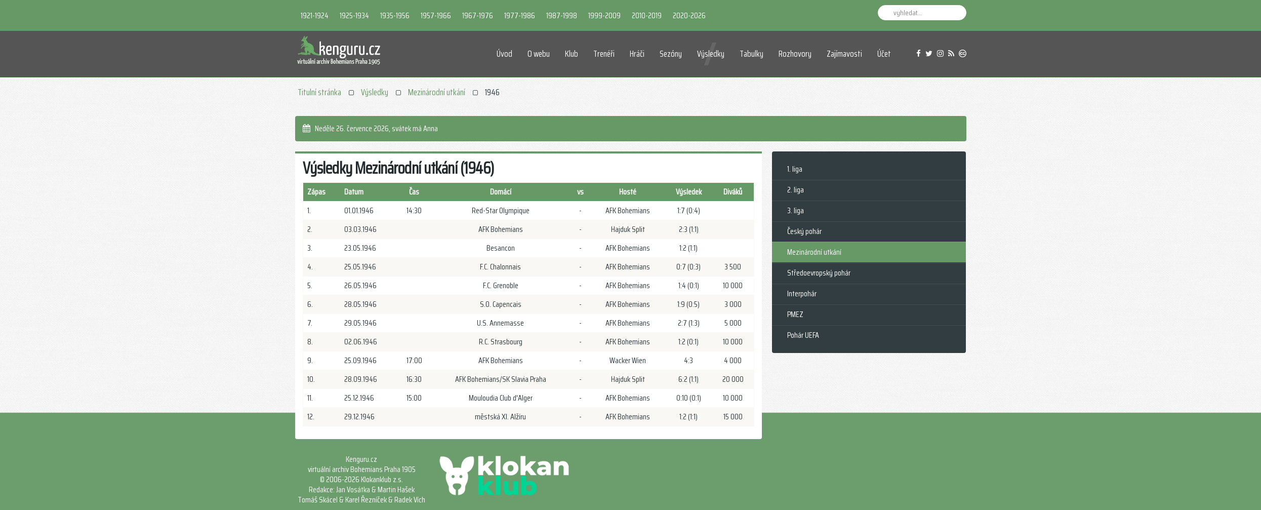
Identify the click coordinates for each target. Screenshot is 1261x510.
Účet (884, 53)
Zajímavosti (844, 53)
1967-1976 (477, 15)
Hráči (637, 53)
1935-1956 (395, 15)
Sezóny (671, 53)
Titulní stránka (319, 92)
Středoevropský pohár (818, 272)
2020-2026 (689, 15)
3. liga (795, 210)
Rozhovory (795, 53)
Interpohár (802, 293)
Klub (571, 53)
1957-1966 (436, 15)
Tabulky (751, 53)
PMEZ (795, 314)
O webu (538, 53)
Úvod (504, 53)
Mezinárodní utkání (436, 92)
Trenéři (604, 53)
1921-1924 (315, 15)
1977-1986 (519, 15)
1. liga (794, 169)
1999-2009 (604, 15)
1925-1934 (354, 15)
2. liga (795, 189)
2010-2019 (647, 15)
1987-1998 (561, 15)
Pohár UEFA (803, 335)
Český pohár (804, 231)
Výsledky (710, 53)
